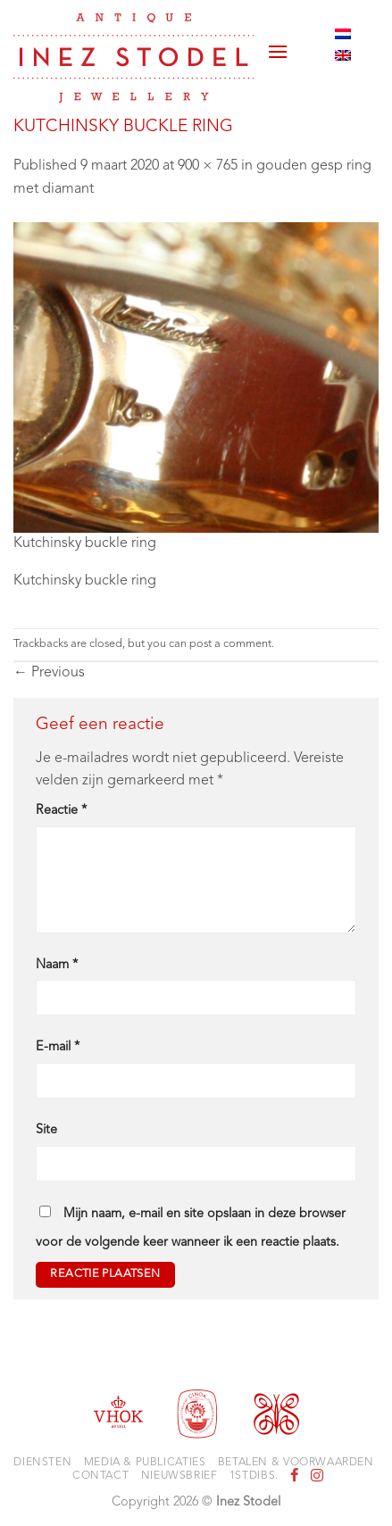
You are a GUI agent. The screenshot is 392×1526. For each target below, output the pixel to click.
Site (46, 1130)
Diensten (42, 1462)
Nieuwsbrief (179, 1476)
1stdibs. (254, 1476)
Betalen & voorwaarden (296, 1462)
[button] (277, 44)
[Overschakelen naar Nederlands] (342, 34)
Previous (49, 673)
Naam (57, 965)
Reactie (61, 810)
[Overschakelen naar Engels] (342, 55)
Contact (100, 1476)
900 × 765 (208, 166)
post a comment (230, 644)
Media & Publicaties (145, 1462)
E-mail (57, 1047)
